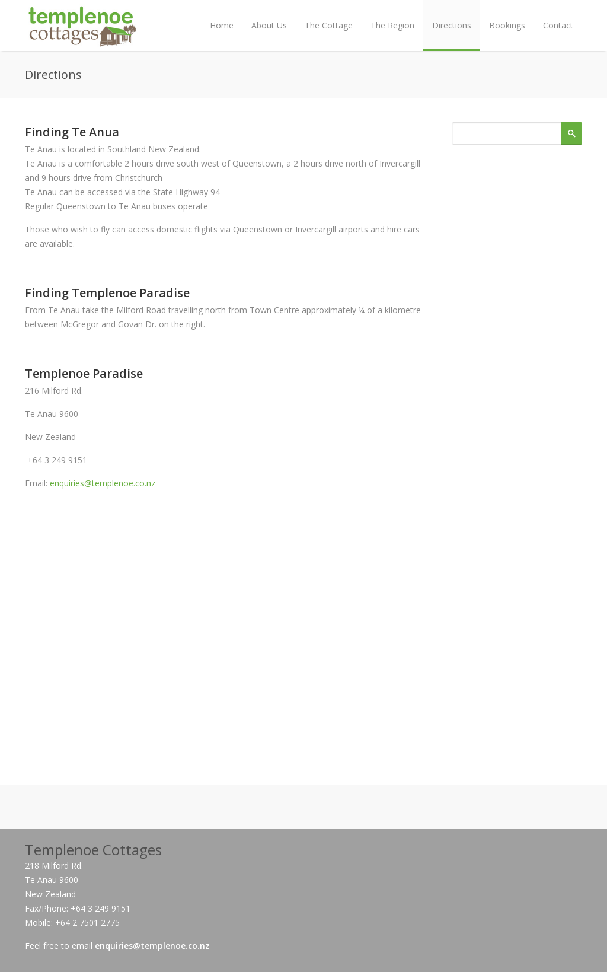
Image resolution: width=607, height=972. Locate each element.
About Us (269, 25)
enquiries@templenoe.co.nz (102, 483)
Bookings (507, 25)
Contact (558, 25)
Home (222, 25)
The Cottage (329, 25)
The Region (392, 25)
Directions (451, 25)
